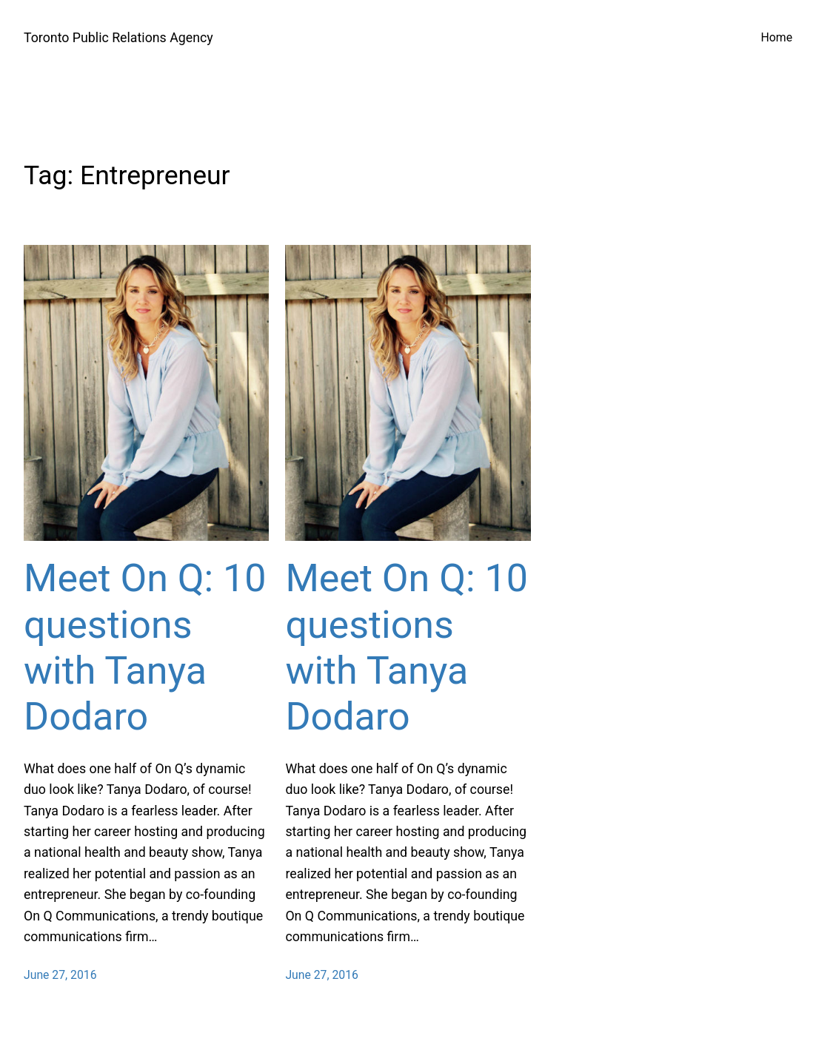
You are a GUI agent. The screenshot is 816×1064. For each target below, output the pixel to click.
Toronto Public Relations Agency (118, 37)
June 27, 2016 (60, 975)
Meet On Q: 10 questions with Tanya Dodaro (145, 647)
